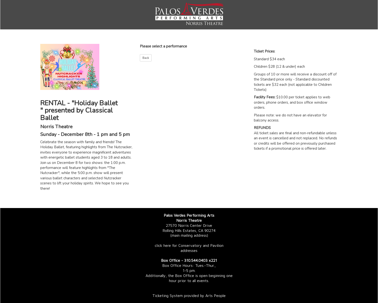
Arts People (215, 295)
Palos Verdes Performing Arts (189, 215)
